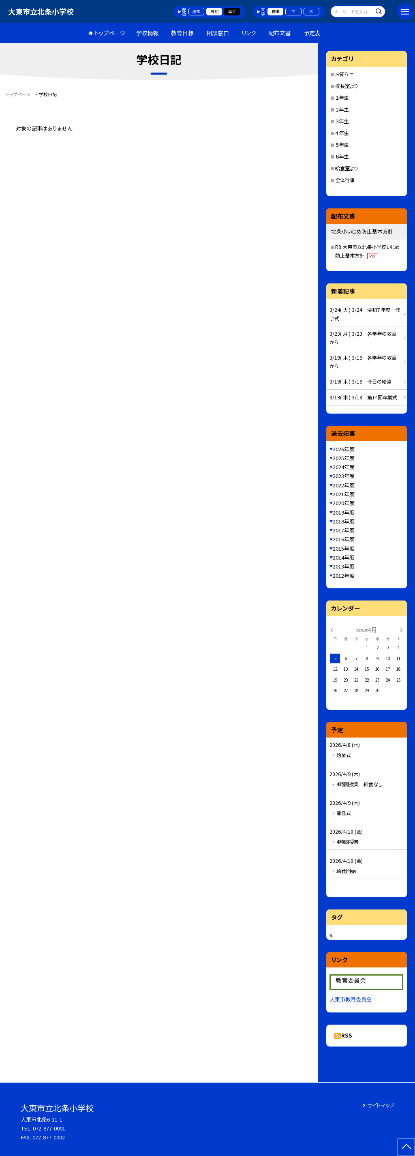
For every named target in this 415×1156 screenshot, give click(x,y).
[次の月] (401, 629)
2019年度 (344, 512)
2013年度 (344, 566)
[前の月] (331, 629)
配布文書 (279, 33)
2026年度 (344, 449)
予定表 (312, 33)
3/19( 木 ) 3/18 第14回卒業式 (363, 397)
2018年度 (344, 521)
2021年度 (344, 494)
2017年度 (344, 530)
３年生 (342, 121)
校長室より (346, 86)
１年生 (342, 97)
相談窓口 (217, 33)
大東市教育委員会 (350, 999)
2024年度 (344, 467)
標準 (276, 11)
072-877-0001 (49, 1128)
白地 (214, 11)
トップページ (110, 33)
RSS (346, 1035)
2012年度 (344, 575)
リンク (249, 33)
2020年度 (344, 503)
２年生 (342, 109)
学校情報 (147, 33)
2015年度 (344, 548)
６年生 (342, 156)
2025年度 (344, 458)
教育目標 (182, 33)
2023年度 (344, 476)
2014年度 (344, 557)
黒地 (232, 11)
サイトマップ (380, 1105)
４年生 (342, 133)
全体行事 (345, 180)
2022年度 (344, 485)
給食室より (346, 168)
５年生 (342, 144)
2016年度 (344, 539)
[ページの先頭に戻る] (406, 1147)
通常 (196, 11)
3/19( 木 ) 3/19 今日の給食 (360, 381)
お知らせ (344, 74)
